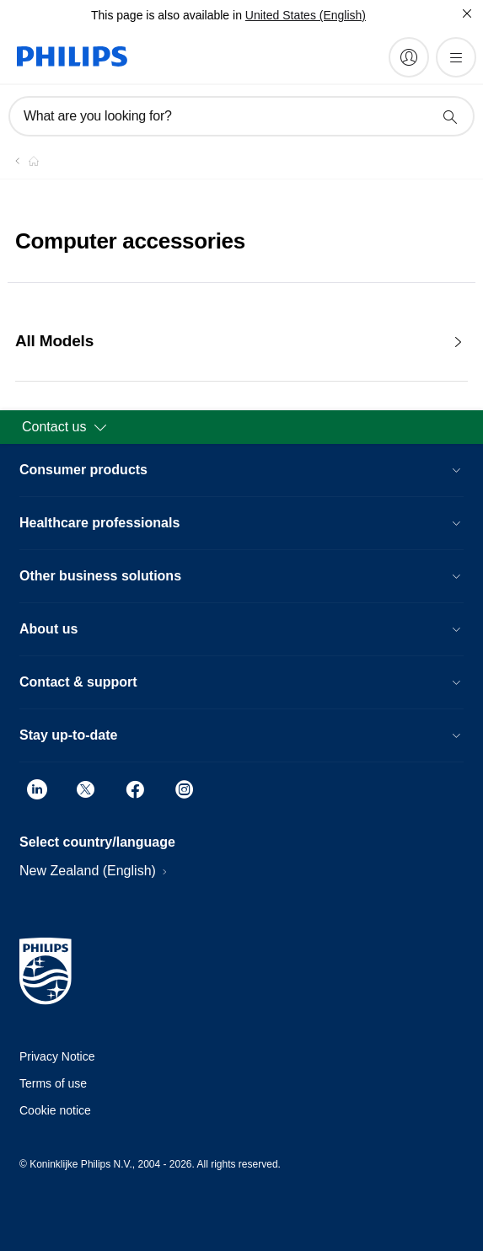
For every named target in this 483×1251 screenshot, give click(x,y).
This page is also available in (166, 15)
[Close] (467, 13)
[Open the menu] (456, 57)
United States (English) (305, 15)
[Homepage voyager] (24, 161)
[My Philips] (409, 57)
